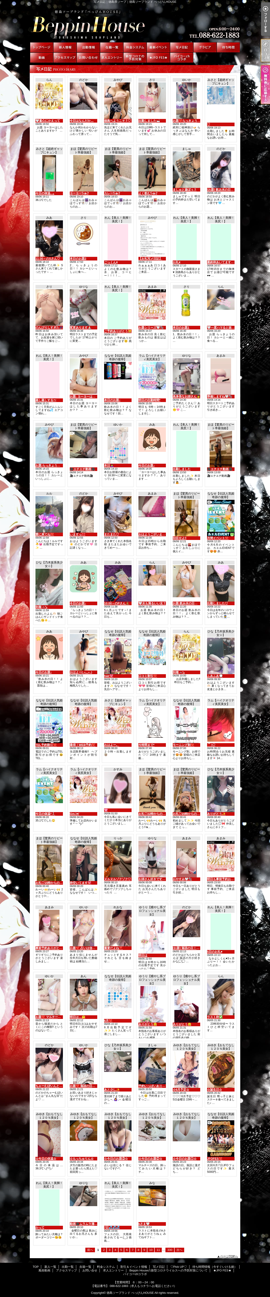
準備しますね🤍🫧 (219, 396)
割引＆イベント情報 (158, 47)
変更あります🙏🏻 (80, 327)
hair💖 (108, 676)
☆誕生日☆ (214, 1089)
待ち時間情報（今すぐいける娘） (228, 47)
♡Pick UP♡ (205, 47)
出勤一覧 (88, 47)
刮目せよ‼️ (179, 538)
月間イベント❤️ (218, 538)
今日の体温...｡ (44, 193)
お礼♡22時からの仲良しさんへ (159, 814)
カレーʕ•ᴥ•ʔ (112, 193)
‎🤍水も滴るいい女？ (152, 603)
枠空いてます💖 (80, 882)
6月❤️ (108, 1020)
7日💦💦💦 (112, 1227)
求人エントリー (111, 58)
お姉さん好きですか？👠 (155, 879)
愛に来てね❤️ (44, 534)
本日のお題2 (78, 258)
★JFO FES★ (158, 58)
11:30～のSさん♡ (47, 258)
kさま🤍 (144, 1224)
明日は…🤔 (77, 1017)
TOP (41, 47)
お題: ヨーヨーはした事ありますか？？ (96, 396)
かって (39, 1227)
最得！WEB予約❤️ (82, 745)
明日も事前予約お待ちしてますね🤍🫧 (233, 879)
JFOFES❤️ (214, 1158)
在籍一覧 (111, 47)
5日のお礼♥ (214, 951)
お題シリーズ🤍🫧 (151, 327)
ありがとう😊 (147, 1024)
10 (150, 1250)
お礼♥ (177, 262)
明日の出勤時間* (149, 400)
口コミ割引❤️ (147, 676)
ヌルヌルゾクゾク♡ (117, 879)
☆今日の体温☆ (45, 1158)
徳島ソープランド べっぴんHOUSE (130, 1292)
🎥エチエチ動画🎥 (82, 469)
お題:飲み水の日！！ (186, 603)
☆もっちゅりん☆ (82, 1158)
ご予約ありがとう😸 (118, 331)
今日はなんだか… (82, 120)
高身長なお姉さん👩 (186, 396)
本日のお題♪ (112, 400)
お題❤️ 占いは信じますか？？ (90, 948)
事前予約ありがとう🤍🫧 (52, 948)
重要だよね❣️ (113, 948)
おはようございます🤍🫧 (155, 534)
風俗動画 (41, 58)
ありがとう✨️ (216, 814)
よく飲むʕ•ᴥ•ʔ (147, 193)
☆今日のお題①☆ (185, 1158)
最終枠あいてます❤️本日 (223, 262)
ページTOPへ (229, 1256)
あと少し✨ (112, 1089)
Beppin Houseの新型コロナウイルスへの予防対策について (135, 58)
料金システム (135, 47)
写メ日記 (181, 47)
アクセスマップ (65, 58)
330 (169, 1250)
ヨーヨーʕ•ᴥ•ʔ (79, 193)
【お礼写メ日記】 (150, 258)
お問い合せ (88, 58)
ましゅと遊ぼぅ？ (185, 189)
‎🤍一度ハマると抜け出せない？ (228, 327)
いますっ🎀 (77, 534)
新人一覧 (65, 47)
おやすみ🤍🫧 (182, 879)
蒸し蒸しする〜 (45, 400)
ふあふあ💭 (215, 676)
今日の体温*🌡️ (45, 814)
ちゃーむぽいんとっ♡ (50, 1086)
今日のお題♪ (146, 465)
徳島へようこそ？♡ (117, 120)
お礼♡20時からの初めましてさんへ (197, 814)
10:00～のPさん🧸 (116, 603)
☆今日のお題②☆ (150, 1158)
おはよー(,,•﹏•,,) (81, 672)
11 (158, 1250)
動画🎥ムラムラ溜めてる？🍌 (90, 1224)
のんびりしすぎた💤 (49, 327)
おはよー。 (111, 745)
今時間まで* (146, 745)
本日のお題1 (181, 327)
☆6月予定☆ (181, 1089)
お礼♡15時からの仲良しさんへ (56, 882)
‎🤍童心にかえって (47, 120)
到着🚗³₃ (41, 607)
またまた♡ (111, 534)
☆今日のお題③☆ (116, 1158)
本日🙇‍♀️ (109, 465)
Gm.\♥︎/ (74, 814)
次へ (179, 1250)
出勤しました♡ (217, 603)
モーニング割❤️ (183, 745)
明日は (142, 955)
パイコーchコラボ (181, 58)
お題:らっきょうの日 (49, 465)
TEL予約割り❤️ (46, 745)
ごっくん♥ (111, 262)
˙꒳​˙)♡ (211, 745)
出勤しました (182, 469)
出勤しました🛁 (149, 120)
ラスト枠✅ (215, 1017)
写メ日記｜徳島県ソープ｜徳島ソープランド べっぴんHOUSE (135, 22)
